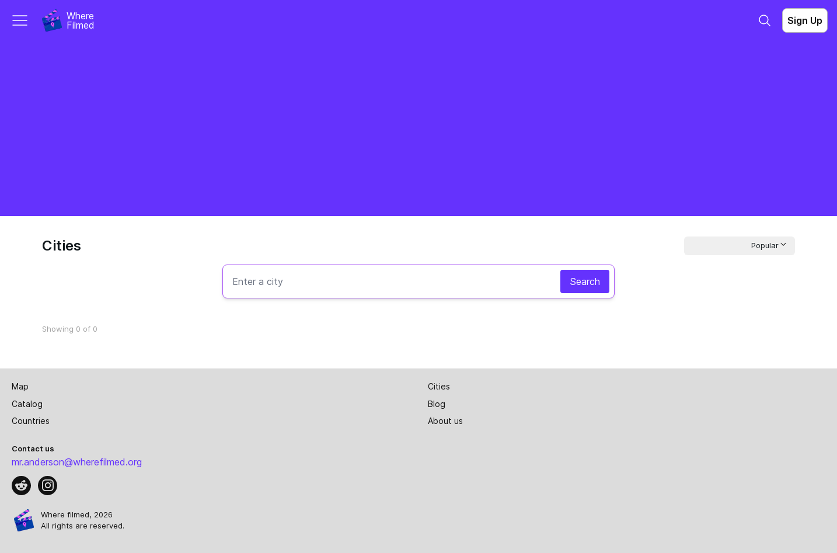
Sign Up (804, 20)
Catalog (27, 404)
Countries (31, 421)
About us (445, 421)
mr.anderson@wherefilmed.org (77, 462)
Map (20, 386)
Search (585, 281)
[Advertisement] (418, 128)
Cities (439, 386)
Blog (436, 404)
